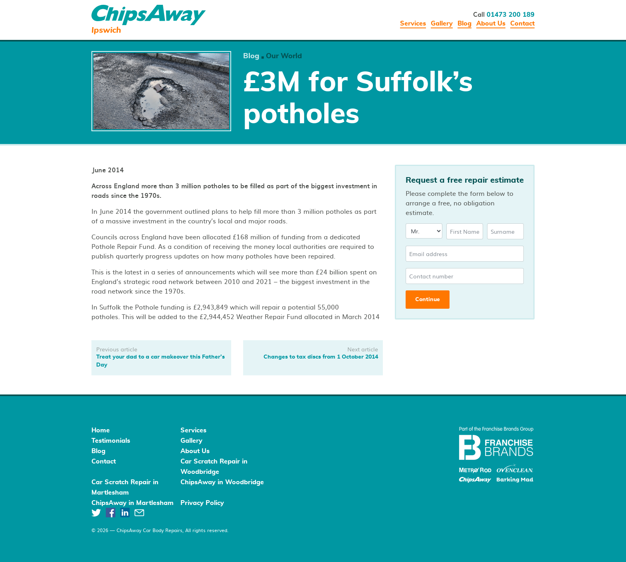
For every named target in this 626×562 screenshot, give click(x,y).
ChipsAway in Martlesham (132, 503)
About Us (490, 23)
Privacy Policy (202, 503)
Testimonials (110, 441)
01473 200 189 (511, 15)
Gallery (442, 23)
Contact (522, 23)
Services (413, 23)
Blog (464, 23)
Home (100, 430)
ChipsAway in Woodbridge (222, 482)
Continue (427, 299)
